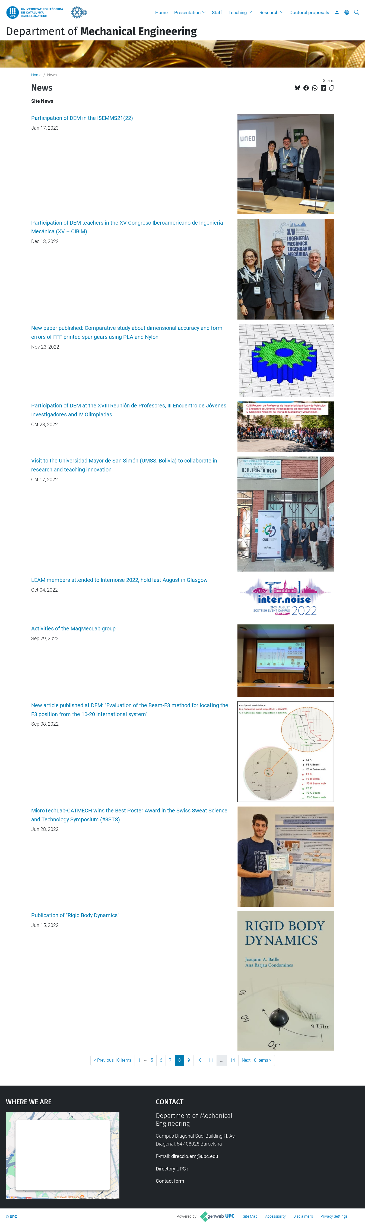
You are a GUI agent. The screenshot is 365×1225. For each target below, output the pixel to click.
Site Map (250, 1216)
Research (268, 12)
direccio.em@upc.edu (194, 1156)
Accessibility (275, 1216)
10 (199, 1060)
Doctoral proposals (309, 12)
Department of (101, 31)
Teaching (237, 12)
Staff (217, 12)
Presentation (187, 12)
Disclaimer (302, 1216)
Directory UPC (171, 1169)
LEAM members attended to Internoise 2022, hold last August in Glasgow (119, 580)
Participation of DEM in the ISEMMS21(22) (82, 118)
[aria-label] (356, 12)
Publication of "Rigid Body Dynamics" (75, 915)
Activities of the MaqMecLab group (73, 629)
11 (210, 1060)
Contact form (170, 1181)
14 (232, 1060)
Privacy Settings (334, 1216)
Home (161, 12)
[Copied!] (331, 88)
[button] (205, 12)
